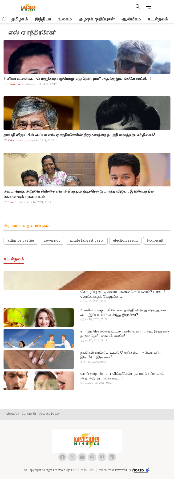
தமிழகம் (19, 19)
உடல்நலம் (158, 19)
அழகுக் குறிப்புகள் (96, 19)
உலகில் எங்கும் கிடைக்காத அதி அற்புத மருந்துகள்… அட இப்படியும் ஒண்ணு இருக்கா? (125, 312)
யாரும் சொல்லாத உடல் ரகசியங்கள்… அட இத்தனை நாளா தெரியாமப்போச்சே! (125, 334)
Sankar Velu (15, 84)
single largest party (86, 240)
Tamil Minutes (81, 470)
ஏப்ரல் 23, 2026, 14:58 (93, 301)
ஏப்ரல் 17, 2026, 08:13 (93, 341)
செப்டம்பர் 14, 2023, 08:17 (35, 202)
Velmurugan (15, 141)
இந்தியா (43, 19)
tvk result (155, 240)
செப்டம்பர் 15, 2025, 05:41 (96, 383)
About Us (12, 414)
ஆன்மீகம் (131, 19)
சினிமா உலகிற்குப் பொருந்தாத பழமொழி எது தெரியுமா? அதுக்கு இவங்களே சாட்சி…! (77, 78)
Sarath (11, 202)
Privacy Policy (49, 414)
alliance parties (20, 240)
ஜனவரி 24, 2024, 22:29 (39, 141)
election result (125, 240)
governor (52, 240)
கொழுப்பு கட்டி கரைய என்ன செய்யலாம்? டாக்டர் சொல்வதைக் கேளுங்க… (122, 294)
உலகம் (65, 19)
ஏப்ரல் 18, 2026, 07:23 (93, 319)
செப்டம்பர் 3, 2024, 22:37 (41, 84)
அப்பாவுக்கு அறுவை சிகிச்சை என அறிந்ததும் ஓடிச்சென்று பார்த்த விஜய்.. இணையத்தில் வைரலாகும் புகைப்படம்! (79, 194)
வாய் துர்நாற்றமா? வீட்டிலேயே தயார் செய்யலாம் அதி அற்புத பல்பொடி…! (122, 376)
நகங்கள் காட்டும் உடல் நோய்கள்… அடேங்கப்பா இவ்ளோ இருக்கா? (121, 355)
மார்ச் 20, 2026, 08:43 (93, 362)
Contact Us (29, 414)
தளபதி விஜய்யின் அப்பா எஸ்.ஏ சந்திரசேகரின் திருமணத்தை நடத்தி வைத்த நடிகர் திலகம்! (79, 135)
